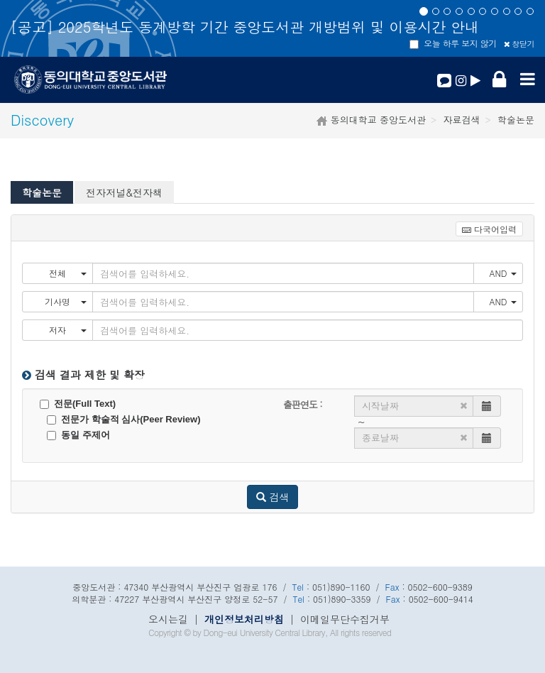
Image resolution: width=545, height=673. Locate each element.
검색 (273, 497)
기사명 (66, 301)
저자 (68, 330)
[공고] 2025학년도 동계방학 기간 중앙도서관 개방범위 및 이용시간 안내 (245, 26)
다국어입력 (489, 229)
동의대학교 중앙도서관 (376, 119)
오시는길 (168, 619)
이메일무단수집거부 (345, 619)
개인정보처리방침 (244, 619)
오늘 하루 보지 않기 (453, 43)
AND (503, 273)
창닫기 (519, 43)
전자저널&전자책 (124, 192)
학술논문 (42, 192)
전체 (68, 273)
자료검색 (462, 119)
